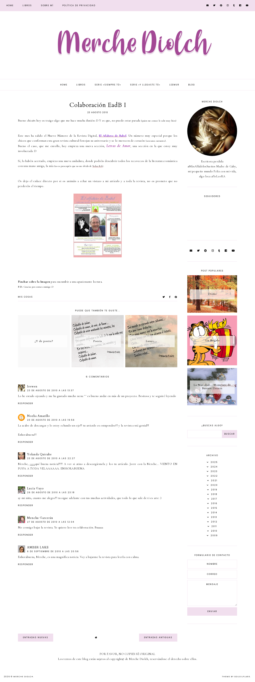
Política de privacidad (78, 5)
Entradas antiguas (158, 637)
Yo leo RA (97, 166)
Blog (191, 84)
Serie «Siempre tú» (108, 84)
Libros (27, 5)
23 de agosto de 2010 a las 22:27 (51, 458)
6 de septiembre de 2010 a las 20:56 (53, 551)
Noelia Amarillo (38, 416)
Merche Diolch (23, 676)
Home (10, 5)
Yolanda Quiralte (39, 454)
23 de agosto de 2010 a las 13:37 (50, 390)
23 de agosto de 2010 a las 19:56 (51, 419)
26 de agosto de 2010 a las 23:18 (51, 492)
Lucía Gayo (35, 488)
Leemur (174, 84)
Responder (25, 403)
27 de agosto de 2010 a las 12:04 (50, 521)
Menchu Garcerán (40, 518)
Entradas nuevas (35, 637)
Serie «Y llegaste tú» (145, 84)
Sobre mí (47, 5)
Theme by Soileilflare (236, 676)
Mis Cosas (25, 296)
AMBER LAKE (38, 547)
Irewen (32, 386)
